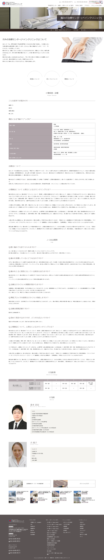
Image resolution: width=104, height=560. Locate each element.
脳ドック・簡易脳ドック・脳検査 (53, 541)
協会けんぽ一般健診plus (51, 532)
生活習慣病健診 (53, 537)
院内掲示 (65, 530)
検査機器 (65, 526)
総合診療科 (33, 534)
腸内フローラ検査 (83, 534)
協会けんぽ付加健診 (51, 535)
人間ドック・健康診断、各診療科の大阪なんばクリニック (57, 557)
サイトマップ (82, 530)
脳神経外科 (33, 526)
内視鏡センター (36, 522)
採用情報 (81, 528)
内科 (31, 524)
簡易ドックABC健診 (51, 539)
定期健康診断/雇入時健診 (52, 543)
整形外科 (32, 530)
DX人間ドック (53, 528)
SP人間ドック (53, 526)
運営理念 (81, 526)
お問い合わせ (82, 524)
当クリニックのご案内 (67, 522)
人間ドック (52, 530)
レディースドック (50, 547)
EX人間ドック (53, 522)
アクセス (87, 5)
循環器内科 (33, 528)
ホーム (81, 536)
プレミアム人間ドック (54, 524)
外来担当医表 (66, 528)
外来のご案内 (79, 5)
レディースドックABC (51, 549)
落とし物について (66, 532)
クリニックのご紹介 (96, 5)
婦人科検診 (49, 551)
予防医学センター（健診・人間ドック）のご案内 (60, 5)
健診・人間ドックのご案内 (52, 520)
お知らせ (81, 522)
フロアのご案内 (66, 524)
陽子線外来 (33, 532)
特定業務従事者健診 (51, 545)
